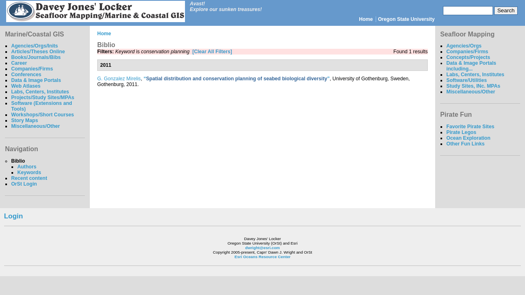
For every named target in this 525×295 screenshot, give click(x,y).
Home (366, 19)
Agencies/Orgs (464, 46)
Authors (27, 167)
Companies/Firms (32, 69)
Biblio (18, 161)
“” (237, 79)
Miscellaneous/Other (35, 126)
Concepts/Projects (468, 57)
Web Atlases (26, 86)
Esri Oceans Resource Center (263, 256)
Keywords (29, 172)
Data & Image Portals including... (471, 66)
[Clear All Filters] (212, 51)
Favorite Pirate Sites (470, 126)
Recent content (29, 178)
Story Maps (24, 120)
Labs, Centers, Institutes (40, 92)
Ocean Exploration (468, 138)
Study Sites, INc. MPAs (473, 86)
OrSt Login (24, 184)
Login (13, 216)
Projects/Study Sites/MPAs (42, 97)
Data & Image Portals (36, 80)
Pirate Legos (461, 132)
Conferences (26, 74)
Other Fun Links (465, 144)
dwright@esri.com (262, 247)
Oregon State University (406, 19)
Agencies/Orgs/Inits (34, 46)
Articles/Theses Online (38, 51)
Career (19, 63)
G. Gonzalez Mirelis (119, 79)
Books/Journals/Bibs (36, 57)
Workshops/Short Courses (42, 115)
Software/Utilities (466, 80)
